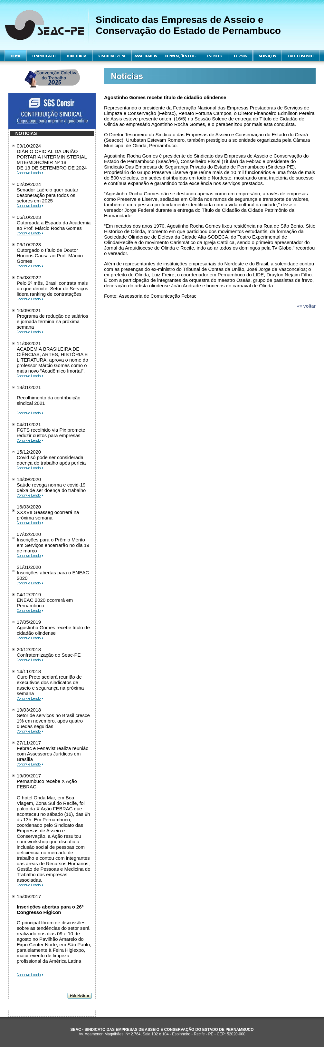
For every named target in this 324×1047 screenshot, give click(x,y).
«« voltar (306, 306)
